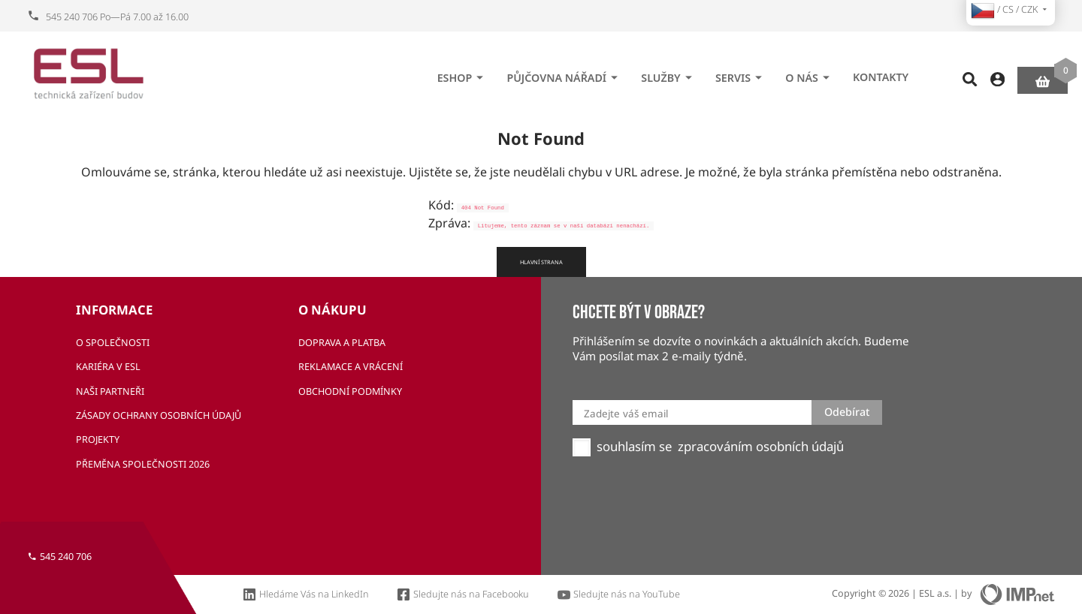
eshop (462, 73)
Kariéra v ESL (108, 366)
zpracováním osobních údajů (761, 446)
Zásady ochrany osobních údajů (158, 415)
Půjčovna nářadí (564, 73)
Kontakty (880, 72)
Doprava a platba (341, 342)
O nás (809, 73)
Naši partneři (110, 391)
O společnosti (113, 342)
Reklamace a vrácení (350, 366)
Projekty (97, 439)
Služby (668, 73)
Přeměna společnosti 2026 (143, 464)
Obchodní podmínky (350, 391)
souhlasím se (634, 446)
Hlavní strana (541, 262)
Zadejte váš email (626, 413)
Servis (740, 73)
